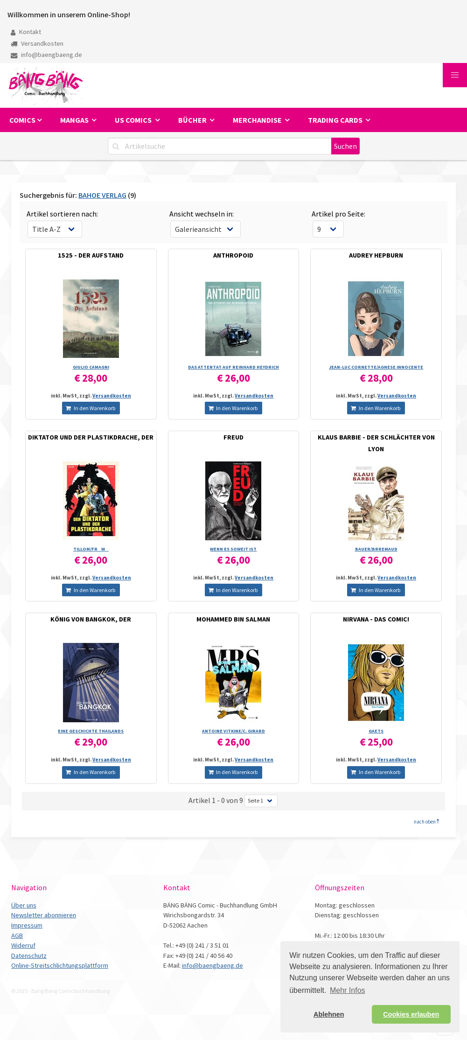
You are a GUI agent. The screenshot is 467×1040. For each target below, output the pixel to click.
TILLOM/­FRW (91, 549)
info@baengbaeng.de (46, 54)
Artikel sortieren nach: (62, 213)
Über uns (23, 905)
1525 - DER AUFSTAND (91, 255)
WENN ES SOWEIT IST (233, 549)
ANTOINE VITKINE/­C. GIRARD (233, 731)
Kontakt (26, 32)
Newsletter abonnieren (43, 915)
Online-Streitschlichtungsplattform (59, 965)
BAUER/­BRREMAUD (376, 549)
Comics (22, 120)
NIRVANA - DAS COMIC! (376, 619)
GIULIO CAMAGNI (91, 367)
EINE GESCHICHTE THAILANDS (91, 731)
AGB (17, 935)
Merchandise (258, 120)
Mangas (75, 120)
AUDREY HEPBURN (376, 255)
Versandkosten (37, 43)
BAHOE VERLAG (102, 195)
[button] (455, 75)
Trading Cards (336, 120)
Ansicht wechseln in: (201, 213)
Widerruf (23, 945)
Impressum (26, 925)
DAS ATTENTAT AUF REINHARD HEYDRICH (233, 367)
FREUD (233, 437)
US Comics (134, 120)
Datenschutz (29, 955)
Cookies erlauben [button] (411, 1014)
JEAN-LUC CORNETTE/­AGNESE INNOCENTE (376, 367)
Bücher (193, 120)
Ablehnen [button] (329, 1014)
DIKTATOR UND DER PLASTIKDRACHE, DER (90, 437)
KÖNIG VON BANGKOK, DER (90, 619)
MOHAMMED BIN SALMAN (233, 619)
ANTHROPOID (233, 255)
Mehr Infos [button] (347, 990)
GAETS (376, 731)
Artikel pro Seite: (338, 213)
